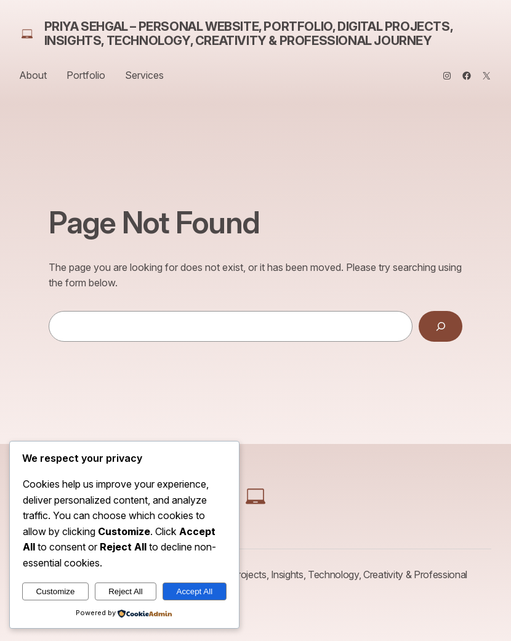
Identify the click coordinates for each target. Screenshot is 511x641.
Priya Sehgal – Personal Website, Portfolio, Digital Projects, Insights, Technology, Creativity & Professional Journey (248, 33)
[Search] (440, 326)
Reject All (125, 591)
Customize (55, 591)
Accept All (195, 591)
